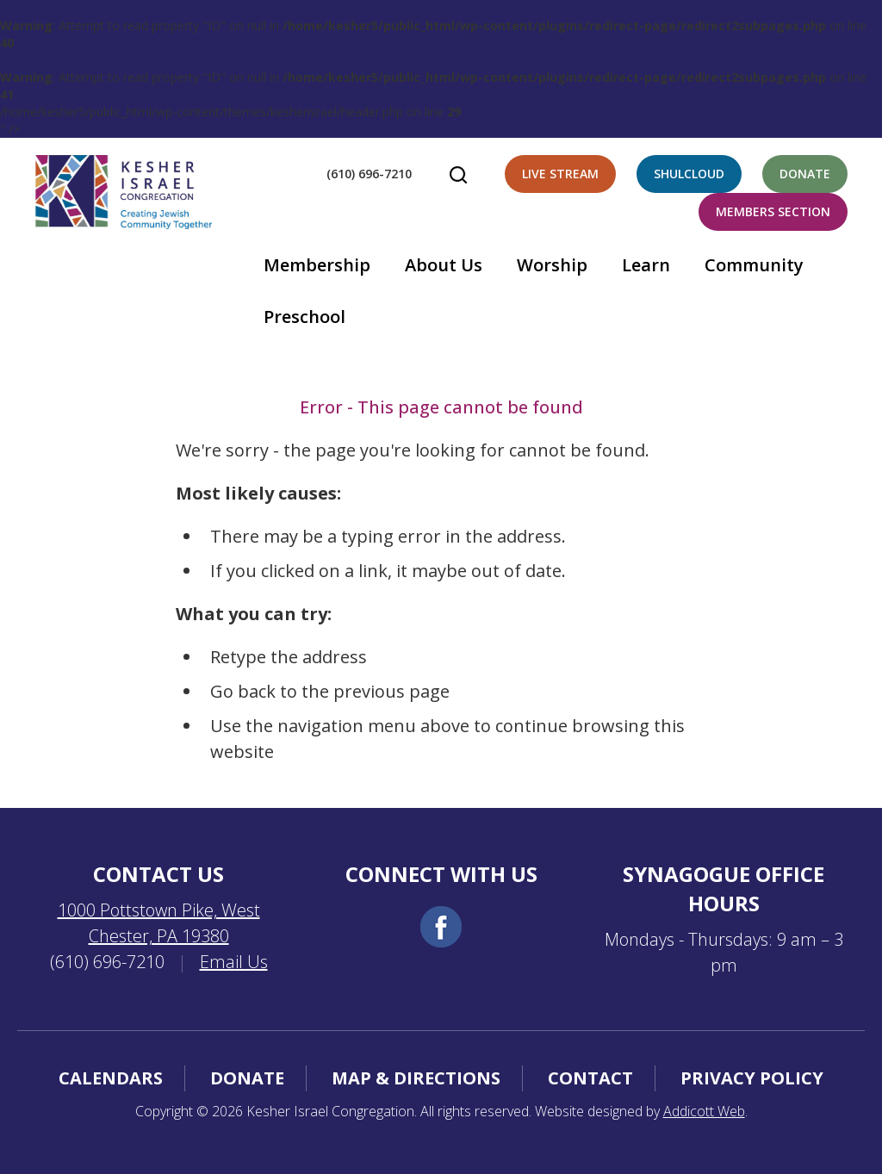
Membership (317, 264)
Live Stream (560, 173)
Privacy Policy (751, 1078)
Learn (646, 264)
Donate (805, 173)
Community (754, 264)
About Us (443, 264)
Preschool (304, 316)
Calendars (111, 1078)
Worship (552, 264)
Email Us (234, 961)
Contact (590, 1078)
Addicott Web (704, 1111)
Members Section (773, 211)
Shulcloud (689, 173)
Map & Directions (416, 1078)
